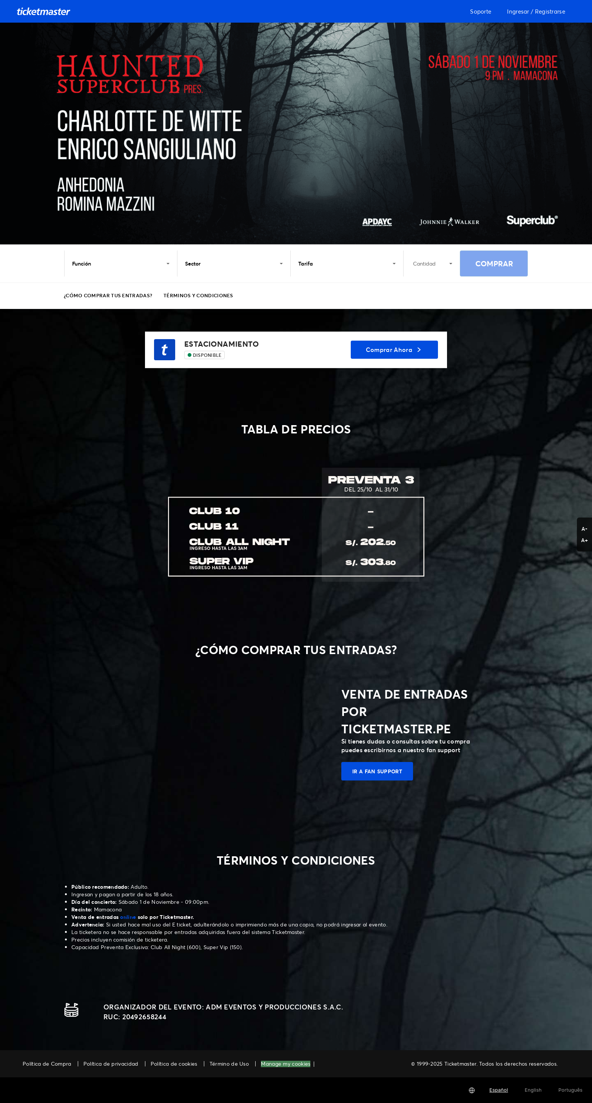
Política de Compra (47, 1063)
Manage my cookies (285, 1064)
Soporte (480, 11)
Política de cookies (174, 1063)
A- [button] (584, 528)
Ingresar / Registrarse (536, 11)
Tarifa (347, 263)
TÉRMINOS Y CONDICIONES (198, 295)
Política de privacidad (111, 1063)
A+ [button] (584, 540)
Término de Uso (229, 1063)
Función (121, 263)
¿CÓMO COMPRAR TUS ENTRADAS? (108, 295)
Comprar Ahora (394, 349)
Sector (233, 263)
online (128, 916)
